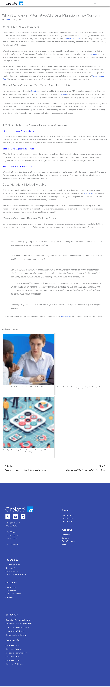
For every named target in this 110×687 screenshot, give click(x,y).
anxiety (64, 94)
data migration (91, 54)
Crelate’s (34, 91)
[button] (95, 3)
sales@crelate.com (12, 523)
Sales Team (65, 316)
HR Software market (73, 38)
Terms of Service (11, 545)
